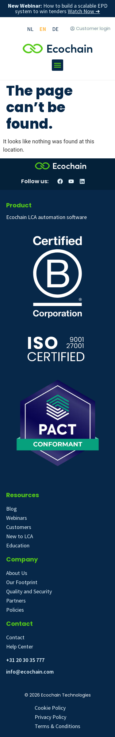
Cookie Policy (50, 707)
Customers (18, 527)
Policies (15, 609)
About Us (16, 572)
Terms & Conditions (57, 726)
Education (17, 545)
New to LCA (19, 536)
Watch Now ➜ (84, 11)
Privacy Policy (50, 716)
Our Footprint (21, 582)
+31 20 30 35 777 (25, 659)
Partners (16, 600)
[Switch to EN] (42, 29)
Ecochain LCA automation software (46, 217)
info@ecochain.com (30, 671)
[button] (57, 65)
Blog (11, 508)
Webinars (16, 517)
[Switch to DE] (55, 29)
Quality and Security (29, 591)
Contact (15, 637)
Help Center (19, 646)
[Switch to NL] (30, 29)
